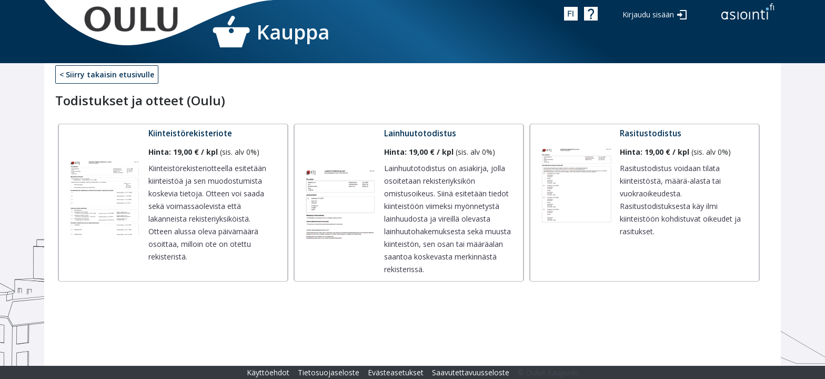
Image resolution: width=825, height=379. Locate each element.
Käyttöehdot (268, 372)
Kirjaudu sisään (648, 14)
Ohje (590, 13)
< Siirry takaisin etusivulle (106, 74)
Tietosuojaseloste (328, 372)
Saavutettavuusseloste (470, 372)
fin (571, 13)
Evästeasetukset (396, 372)
